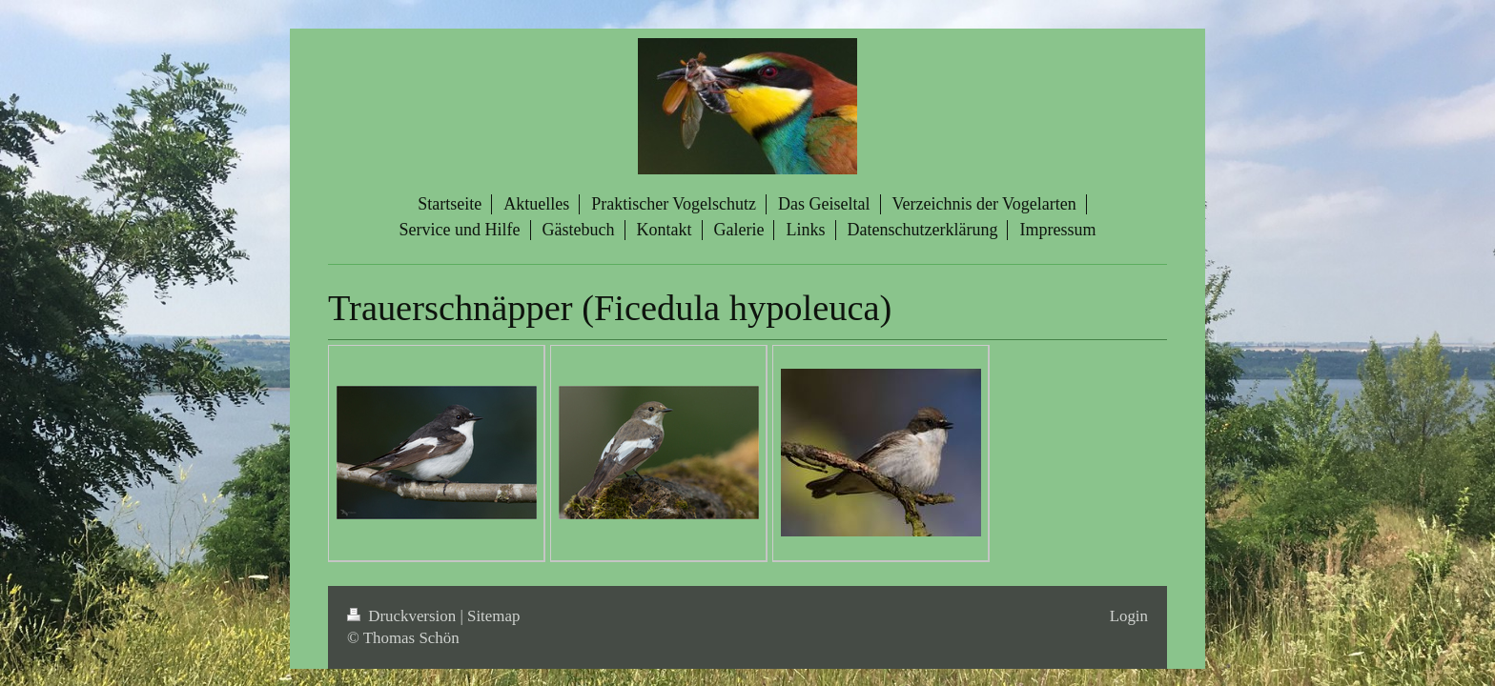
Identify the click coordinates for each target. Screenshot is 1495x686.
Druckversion (403, 616)
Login (1129, 616)
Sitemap (493, 616)
